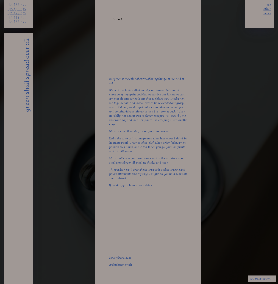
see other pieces (267, 8)
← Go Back (116, 19)
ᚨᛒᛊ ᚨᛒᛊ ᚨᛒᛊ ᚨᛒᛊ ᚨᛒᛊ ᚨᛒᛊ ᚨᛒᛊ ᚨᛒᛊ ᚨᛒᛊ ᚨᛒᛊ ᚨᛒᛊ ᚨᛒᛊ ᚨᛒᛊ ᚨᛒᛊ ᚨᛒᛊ (16, 8)
